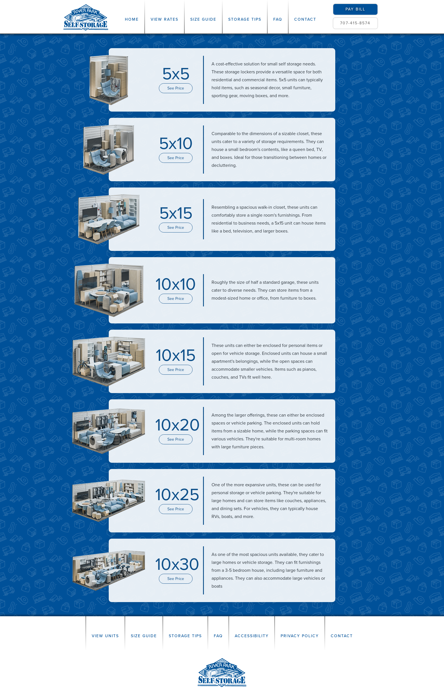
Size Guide (203, 19)
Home (132, 19)
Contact (305, 19)
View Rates (164, 19)
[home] (86, 16)
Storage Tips (244, 19)
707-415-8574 (355, 23)
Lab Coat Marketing (258, 683)
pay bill (355, 9)
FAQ (277, 19)
